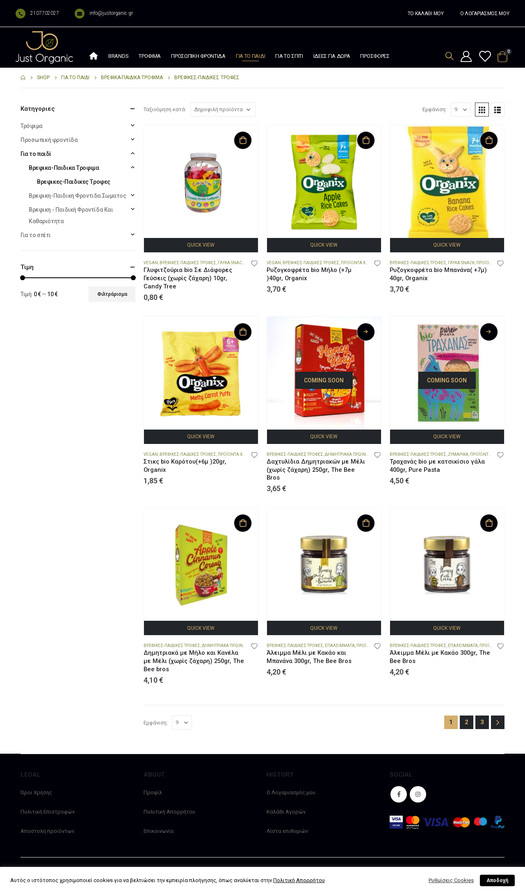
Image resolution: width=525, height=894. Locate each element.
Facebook (398, 794)
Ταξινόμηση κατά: (165, 109)
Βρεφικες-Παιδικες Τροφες (188, 263)
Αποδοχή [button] (497, 880)
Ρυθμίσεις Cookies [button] (451, 880)
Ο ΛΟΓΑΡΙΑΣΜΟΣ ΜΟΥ (484, 13)
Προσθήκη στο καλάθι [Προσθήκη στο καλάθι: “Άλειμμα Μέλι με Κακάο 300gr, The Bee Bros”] (489, 523)
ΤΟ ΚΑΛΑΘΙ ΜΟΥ (426, 13)
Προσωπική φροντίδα (198, 56)
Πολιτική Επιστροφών (48, 812)
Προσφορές (374, 56)
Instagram (418, 794)
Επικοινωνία (158, 831)
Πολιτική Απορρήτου (169, 812)
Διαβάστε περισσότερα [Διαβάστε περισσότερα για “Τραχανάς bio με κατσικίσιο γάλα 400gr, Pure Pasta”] (489, 332)
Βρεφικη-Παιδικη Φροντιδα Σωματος (77, 195)
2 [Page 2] (466, 722)
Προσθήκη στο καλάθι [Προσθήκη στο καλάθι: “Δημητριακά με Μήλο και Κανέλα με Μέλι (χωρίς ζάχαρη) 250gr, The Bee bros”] (243, 523)
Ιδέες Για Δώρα (331, 56)
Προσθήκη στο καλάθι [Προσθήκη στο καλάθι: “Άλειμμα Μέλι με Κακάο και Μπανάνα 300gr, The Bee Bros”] (366, 523)
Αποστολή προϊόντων (47, 831)
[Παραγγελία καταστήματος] (223, 110)
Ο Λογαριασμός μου (291, 792)
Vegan (151, 263)
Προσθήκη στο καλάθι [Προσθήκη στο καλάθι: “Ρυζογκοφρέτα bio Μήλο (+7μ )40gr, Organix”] (366, 140)
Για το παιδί (250, 56)
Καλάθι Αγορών (286, 812)
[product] (201, 182)
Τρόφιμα (150, 56)
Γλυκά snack (231, 263)
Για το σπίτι (289, 56)
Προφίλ (153, 792)
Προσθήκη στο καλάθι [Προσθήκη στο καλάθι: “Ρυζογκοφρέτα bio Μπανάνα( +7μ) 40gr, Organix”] (489, 140)
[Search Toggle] (449, 56)
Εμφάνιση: (434, 109)
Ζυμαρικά (458, 454)
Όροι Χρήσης (36, 792)
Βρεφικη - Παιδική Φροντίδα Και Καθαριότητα (71, 215)
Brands (118, 56)
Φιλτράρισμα (112, 294)
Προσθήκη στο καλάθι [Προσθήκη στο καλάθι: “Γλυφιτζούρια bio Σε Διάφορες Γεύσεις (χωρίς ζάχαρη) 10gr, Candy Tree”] (243, 140)
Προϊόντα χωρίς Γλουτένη (369, 263)
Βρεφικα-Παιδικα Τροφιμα (64, 168)
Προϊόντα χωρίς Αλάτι (241, 454)
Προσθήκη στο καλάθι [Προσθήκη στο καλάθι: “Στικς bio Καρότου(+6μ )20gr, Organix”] (243, 332)
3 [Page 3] (482, 722)
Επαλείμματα (340, 645)
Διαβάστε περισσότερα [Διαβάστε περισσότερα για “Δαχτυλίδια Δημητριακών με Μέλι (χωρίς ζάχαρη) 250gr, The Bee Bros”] (366, 332)
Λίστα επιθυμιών (287, 831)
